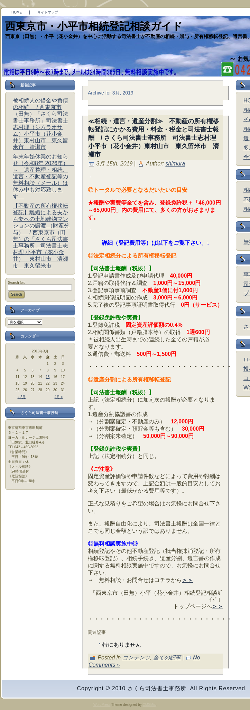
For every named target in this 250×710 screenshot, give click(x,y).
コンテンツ (136, 657)
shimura (175, 164)
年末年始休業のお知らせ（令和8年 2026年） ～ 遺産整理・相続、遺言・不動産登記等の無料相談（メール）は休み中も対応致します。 (43, 176)
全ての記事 (167, 657)
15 (47, 377)
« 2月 (22, 397)
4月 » (59, 397)
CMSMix (149, 705)
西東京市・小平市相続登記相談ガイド (94, 26)
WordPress (101, 705)
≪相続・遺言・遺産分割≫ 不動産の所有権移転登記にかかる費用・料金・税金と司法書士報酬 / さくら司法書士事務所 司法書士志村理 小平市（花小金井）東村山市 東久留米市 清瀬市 (155, 138)
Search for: (16, 283)
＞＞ (187, 580)
